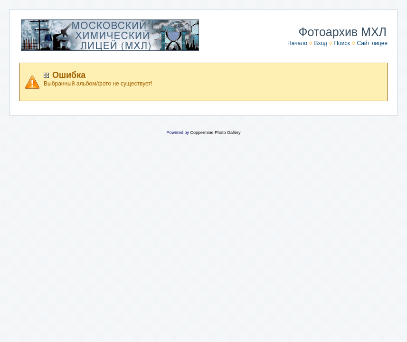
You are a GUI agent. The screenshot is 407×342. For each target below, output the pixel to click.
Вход (320, 43)
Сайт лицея (372, 43)
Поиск (342, 43)
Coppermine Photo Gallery (215, 132)
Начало (297, 43)
